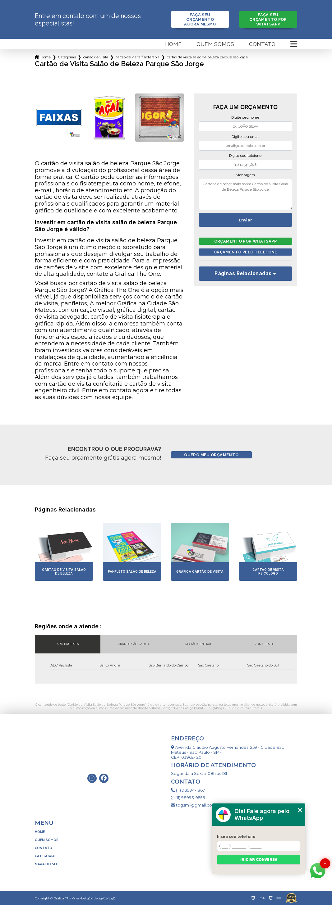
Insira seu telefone (236, 837)
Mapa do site (47, 864)
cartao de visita (95, 57)
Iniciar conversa (258, 859)
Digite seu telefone (245, 155)
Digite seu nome (245, 117)
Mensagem (245, 175)
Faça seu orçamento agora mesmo (200, 19)
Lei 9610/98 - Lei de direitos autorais (234, 708)
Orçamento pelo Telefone (245, 252)
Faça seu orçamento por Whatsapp (268, 19)
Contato (262, 44)
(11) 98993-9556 (188, 797)
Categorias (67, 57)
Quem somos (215, 44)
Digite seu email (245, 136)
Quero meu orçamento (211, 454)
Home (173, 44)
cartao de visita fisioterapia (137, 57)
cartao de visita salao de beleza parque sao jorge (207, 57)
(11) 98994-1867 (188, 790)
